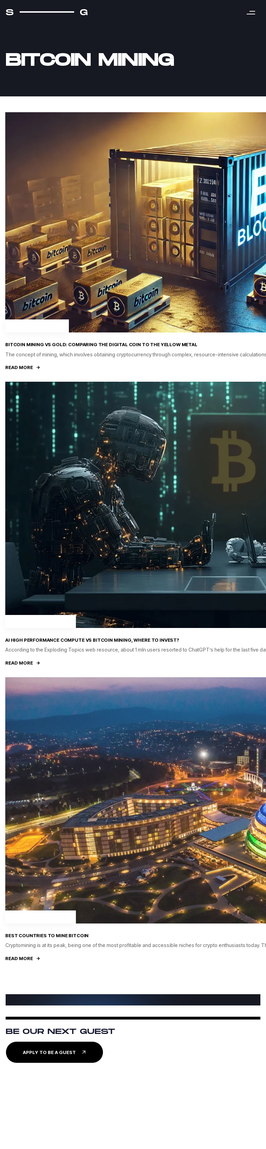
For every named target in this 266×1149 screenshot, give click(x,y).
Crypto (53, 326)
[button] (250, 12)
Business (58, 621)
